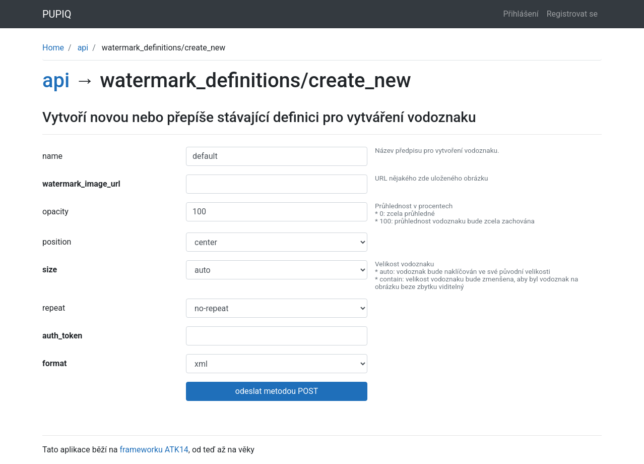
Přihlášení (520, 14)
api (83, 47)
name (52, 156)
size (49, 269)
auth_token (62, 335)
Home (53, 47)
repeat (53, 308)
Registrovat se (572, 14)
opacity (55, 211)
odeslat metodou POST (276, 391)
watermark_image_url (81, 184)
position (56, 242)
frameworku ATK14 (154, 449)
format (54, 363)
